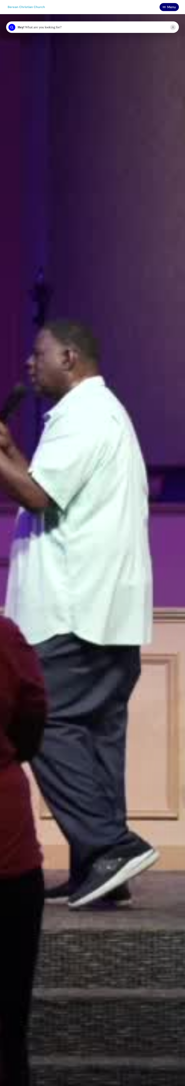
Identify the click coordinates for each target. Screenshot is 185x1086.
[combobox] (92, 27)
